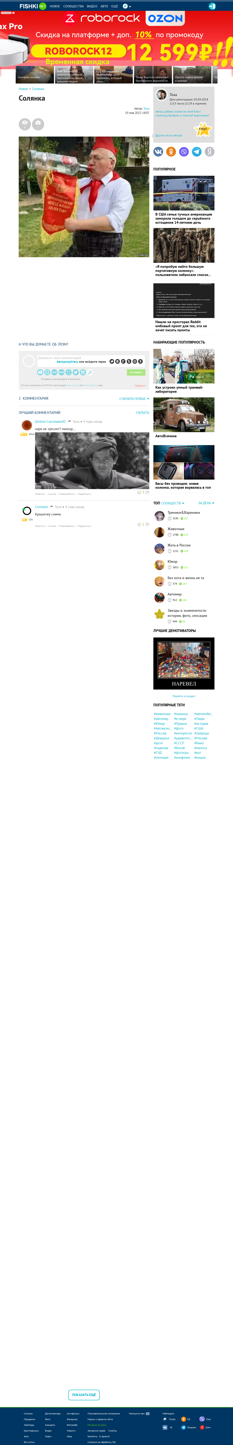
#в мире (180, 718)
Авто (104, 6)
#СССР (179, 743)
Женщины (72, 1419)
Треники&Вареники (184, 512)
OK (188, 1419)
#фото (179, 728)
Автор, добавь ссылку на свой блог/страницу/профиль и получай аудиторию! (182, 113)
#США (198, 728)
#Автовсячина (163, 728)
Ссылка (52, 493)
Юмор (172, 561)
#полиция (161, 757)
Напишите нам (139, 1414)
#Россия (160, 733)
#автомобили (203, 714)
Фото (47, 1419)
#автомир (161, 718)
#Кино (199, 743)
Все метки (29, 1442)
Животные (176, 528)
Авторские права (96, 1430)
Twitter (172, 1419)
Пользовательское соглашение (104, 1413)
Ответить (40, 493)
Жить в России (179, 545)
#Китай (179, 748)
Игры (69, 1436)
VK (171, 1427)
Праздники (29, 1419)
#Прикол (180, 723)
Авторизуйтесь (67, 361)
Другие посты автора (168, 135)
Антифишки (73, 1413)
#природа (201, 733)
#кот (197, 752)
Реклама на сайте (97, 1424)
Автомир (175, 594)
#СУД (158, 752)
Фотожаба (72, 1424)
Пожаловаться (67, 493)
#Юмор (159, 723)
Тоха (173, 95)
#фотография (183, 752)
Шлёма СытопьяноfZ (50, 421)
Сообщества (73, 6)
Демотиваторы (53, 1413)
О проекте (104, 1436)
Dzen (208, 1427)
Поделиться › (85, 493)
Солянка (38, 89)
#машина (181, 714)
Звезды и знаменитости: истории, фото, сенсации (187, 613)
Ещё (114, 6)
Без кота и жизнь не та (186, 577)
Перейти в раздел (184, 696)
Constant (41, 507)
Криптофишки (31, 1430)
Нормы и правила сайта (100, 1419)
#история (201, 723)
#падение (161, 748)
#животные (162, 714)
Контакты (92, 1436)
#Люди (199, 718)
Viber (208, 1419)
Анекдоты (50, 1424)
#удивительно (183, 738)
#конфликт (182, 757)
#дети (158, 743)
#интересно (183, 733)
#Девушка (161, 738)
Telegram (191, 1427)
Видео (92, 6)
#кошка (200, 757)
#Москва (200, 738)
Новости (71, 1430)
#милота (200, 748)
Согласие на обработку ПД (101, 1442)
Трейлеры (29, 1424)
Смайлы (112, 1430)
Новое (55, 6)
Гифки (48, 1436)
